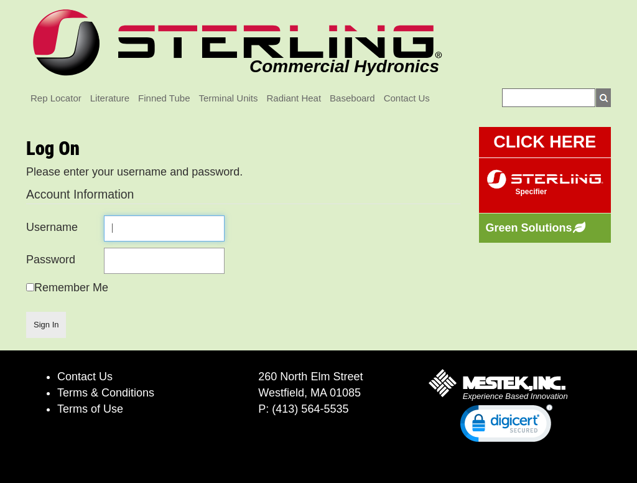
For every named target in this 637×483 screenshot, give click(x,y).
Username (52, 227)
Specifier (531, 191)
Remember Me (71, 287)
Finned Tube (164, 98)
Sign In (46, 324)
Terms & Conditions (105, 393)
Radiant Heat (294, 98)
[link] (506, 426)
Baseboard (352, 98)
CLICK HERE (544, 142)
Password (50, 259)
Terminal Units (228, 98)
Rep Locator (55, 98)
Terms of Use (90, 409)
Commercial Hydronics (344, 66)
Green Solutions (529, 228)
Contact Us (407, 98)
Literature (109, 98)
